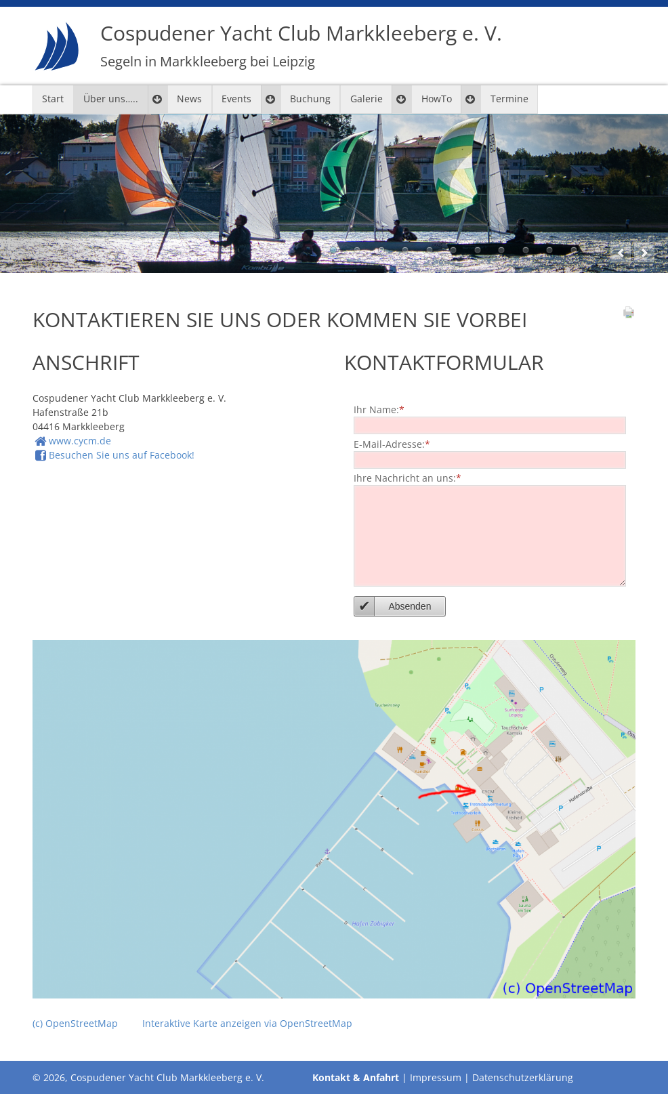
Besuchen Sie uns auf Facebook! (121, 454)
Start (53, 98)
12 (597, 250)
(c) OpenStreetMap (75, 1023)
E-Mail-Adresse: (392, 442)
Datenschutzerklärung (522, 1077)
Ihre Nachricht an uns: (407, 477)
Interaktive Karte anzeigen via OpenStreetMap (247, 1023)
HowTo (436, 98)
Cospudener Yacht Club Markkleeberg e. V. (301, 45)
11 (573, 250)
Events (236, 98)
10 (549, 250)
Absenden (409, 606)
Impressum (435, 1077)
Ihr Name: (379, 408)
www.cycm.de (80, 440)
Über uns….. (110, 98)
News (189, 98)
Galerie (366, 98)
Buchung (310, 98)
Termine (509, 98)
